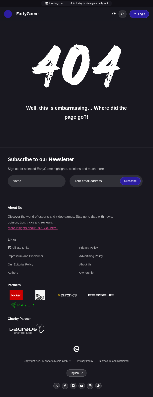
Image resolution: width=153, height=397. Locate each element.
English (74, 373)
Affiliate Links (18, 247)
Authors (13, 272)
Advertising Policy (91, 256)
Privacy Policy (88, 247)
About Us (85, 264)
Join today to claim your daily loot (89, 3)
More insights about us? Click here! (33, 228)
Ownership (86, 272)
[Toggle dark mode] (114, 14)
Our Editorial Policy (20, 264)
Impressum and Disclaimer (25, 256)
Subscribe (130, 181)
